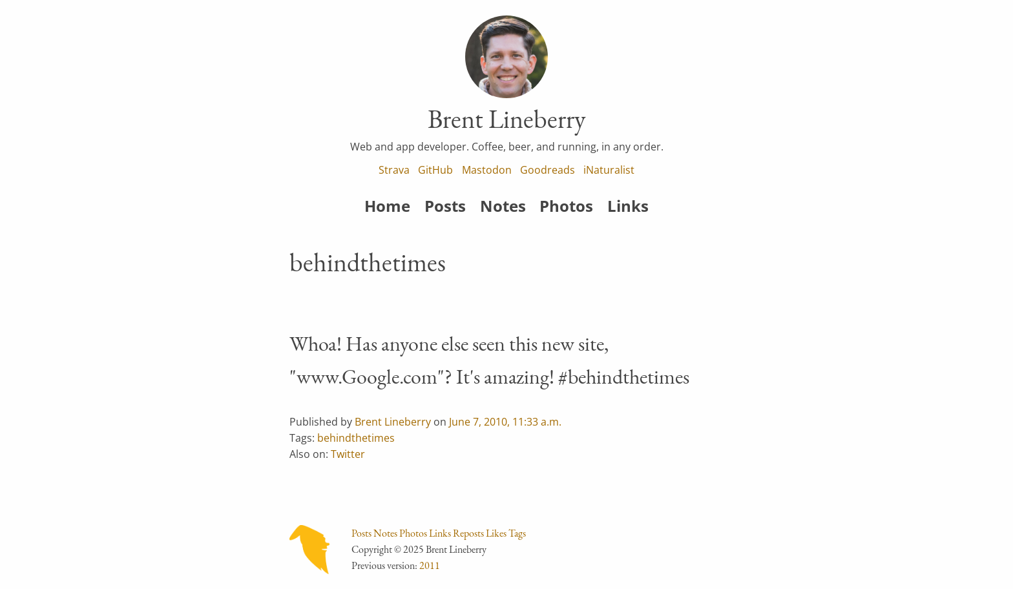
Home (387, 205)
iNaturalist (608, 170)
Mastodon (487, 170)
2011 (429, 565)
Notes (503, 205)
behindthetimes (356, 438)
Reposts (468, 533)
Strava (394, 170)
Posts (445, 205)
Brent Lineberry (393, 422)
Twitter (348, 454)
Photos (566, 205)
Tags (517, 533)
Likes (496, 533)
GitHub (435, 170)
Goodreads (547, 170)
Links (628, 205)
